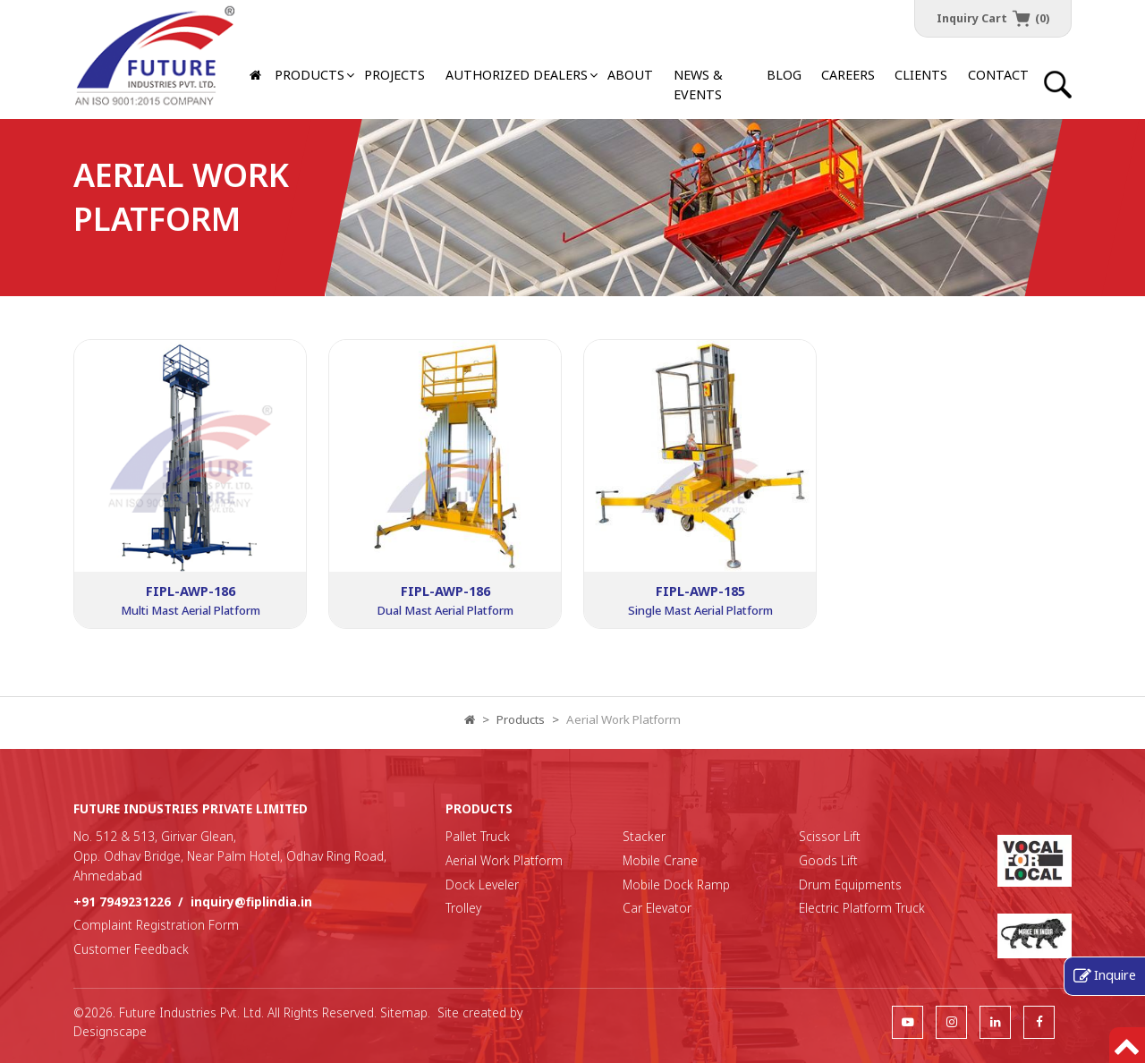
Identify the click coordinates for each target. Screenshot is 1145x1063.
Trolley (463, 907)
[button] (517, 75)
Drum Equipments (850, 884)
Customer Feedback (131, 948)
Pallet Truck (477, 836)
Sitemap (404, 1012)
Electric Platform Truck (862, 907)
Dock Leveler (482, 884)
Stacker (644, 836)
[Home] (257, 75)
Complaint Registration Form (156, 924)
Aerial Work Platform (504, 860)
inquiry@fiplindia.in (251, 901)
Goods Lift (828, 860)
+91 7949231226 (122, 901)
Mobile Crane (660, 860)
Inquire (1115, 974)
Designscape (110, 1031)
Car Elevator (657, 907)
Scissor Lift (830, 836)
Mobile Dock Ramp (676, 884)
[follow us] (907, 1021)
